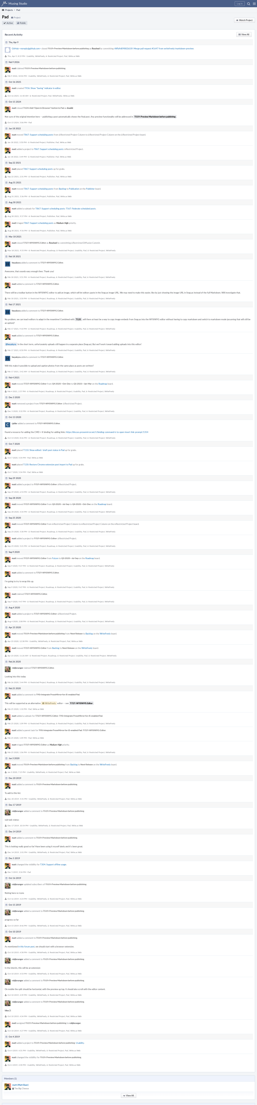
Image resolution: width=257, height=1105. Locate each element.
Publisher (51, 142)
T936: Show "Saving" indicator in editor (42, 88)
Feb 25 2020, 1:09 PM (17, 723)
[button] (254, 3)
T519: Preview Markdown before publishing (68, 48)
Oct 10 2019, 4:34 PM (17, 1016)
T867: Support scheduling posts (38, 134)
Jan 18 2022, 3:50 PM (17, 142)
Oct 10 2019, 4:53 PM (17, 973)
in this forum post (26, 946)
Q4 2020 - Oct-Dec (61, 383)
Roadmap (51, 250)
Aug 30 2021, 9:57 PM (17, 216)
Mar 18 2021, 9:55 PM (17, 250)
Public (23, 23)
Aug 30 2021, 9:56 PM (17, 230)
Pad (65, 56)
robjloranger (17, 667)
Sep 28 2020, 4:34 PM (17, 511)
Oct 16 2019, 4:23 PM (17, 898)
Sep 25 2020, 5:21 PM (17, 546)
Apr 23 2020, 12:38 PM (18, 641)
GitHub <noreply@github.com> (26, 48)
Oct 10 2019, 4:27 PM (17, 1030)
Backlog (62, 188)
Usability (30, 56)
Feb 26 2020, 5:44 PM (17, 682)
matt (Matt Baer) (20, 1084)
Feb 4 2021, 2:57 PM (17, 391)
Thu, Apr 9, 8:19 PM (16, 56)
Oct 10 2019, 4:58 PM (17, 952)
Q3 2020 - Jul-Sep (60, 504)
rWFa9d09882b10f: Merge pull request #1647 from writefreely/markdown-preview (154, 48)
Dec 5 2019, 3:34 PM (17, 872)
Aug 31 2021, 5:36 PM (17, 196)
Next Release (76, 633)
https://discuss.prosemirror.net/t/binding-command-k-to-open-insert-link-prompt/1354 (107, 432)
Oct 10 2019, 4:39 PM (17, 995)
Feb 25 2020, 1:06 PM (17, 752)
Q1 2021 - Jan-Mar (83, 383)
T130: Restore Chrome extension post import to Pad (47, 464)
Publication (74, 188)
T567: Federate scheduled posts (81, 208)
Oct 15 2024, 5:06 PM (17, 122)
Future (55, 558)
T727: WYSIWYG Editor (34, 242)
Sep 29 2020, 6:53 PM (17, 492)
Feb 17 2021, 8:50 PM (17, 350)
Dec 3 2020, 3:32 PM (17, 411)
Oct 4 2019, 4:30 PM (17, 1065)
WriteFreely (40, 56)
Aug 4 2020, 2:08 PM (17, 621)
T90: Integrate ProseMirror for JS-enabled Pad (57, 694)
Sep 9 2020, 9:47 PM (17, 565)
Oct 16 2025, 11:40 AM (18, 95)
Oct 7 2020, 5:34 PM (17, 457)
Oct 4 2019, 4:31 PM (17, 1050)
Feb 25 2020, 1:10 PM (17, 709)
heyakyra (16, 262)
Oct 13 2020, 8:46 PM (17, 437)
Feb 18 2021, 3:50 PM (17, 298)
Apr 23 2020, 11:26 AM (18, 655)
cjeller (14, 423)
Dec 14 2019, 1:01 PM (17, 852)
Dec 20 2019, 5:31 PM (17, 798)
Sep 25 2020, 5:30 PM (17, 531)
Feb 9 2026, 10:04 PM (17, 76)
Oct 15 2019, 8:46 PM (17, 925)
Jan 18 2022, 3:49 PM (17, 156)
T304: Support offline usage (53, 864)
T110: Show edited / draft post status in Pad (43, 450)
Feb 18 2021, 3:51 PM (17, 277)
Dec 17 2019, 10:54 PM (18, 825)
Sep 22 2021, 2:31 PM (17, 176)
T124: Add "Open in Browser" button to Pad (43, 108)
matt (14, 68)
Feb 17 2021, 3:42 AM (17, 371)
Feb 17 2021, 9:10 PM (17, 328)
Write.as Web (74, 56)
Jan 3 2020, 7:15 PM (17, 772)
